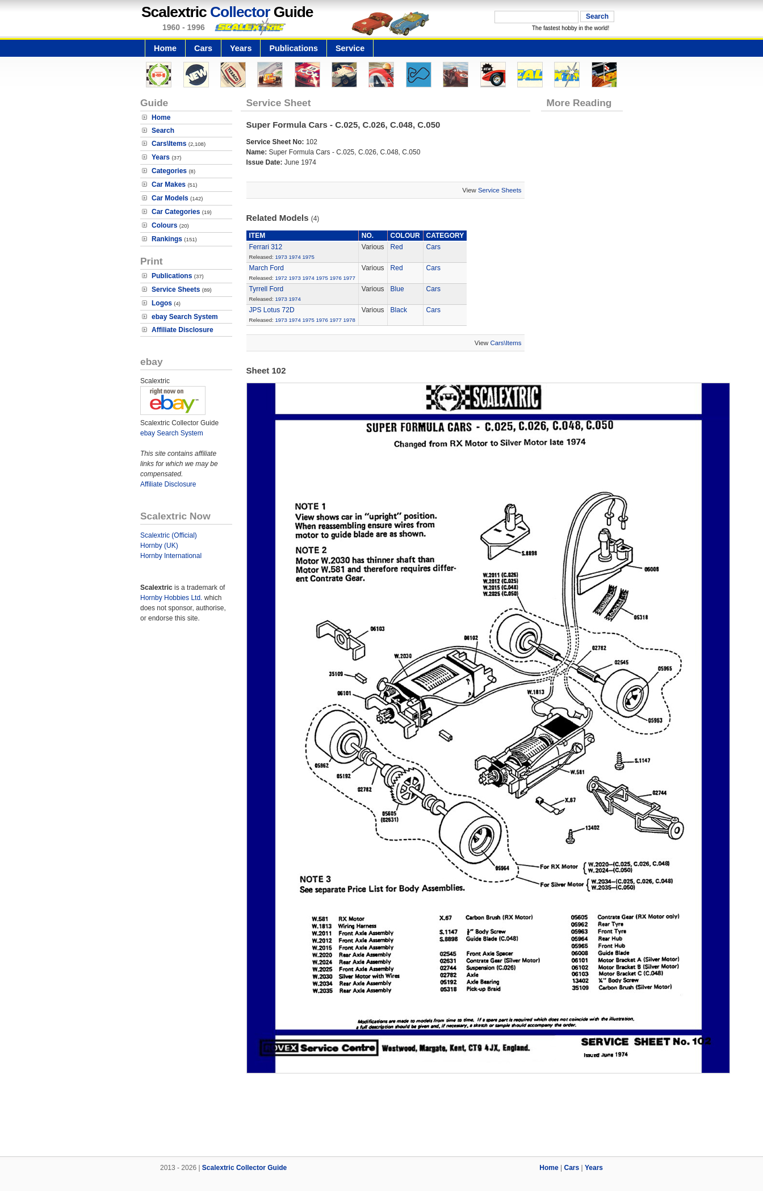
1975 (308, 257)
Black (399, 310)
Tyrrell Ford (266, 289)
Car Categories (176, 212)
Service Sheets (176, 289)
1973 (281, 257)
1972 (281, 278)
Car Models (170, 198)
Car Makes (169, 184)
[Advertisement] (381, 1117)
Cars (203, 48)
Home (165, 48)
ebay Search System (185, 317)
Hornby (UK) (159, 546)
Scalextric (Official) (168, 535)
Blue (397, 289)
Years (240, 48)
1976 (335, 278)
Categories (169, 171)
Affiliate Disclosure (182, 330)
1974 (294, 257)
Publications (293, 48)
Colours (164, 225)
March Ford (266, 268)
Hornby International (171, 556)
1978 (349, 320)
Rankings (167, 239)
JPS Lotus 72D (272, 310)
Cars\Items (169, 144)
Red (397, 247)
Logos (162, 303)
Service (350, 48)
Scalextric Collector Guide (244, 1168)
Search (163, 131)
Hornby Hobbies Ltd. (171, 598)
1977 (349, 278)
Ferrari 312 (266, 247)
